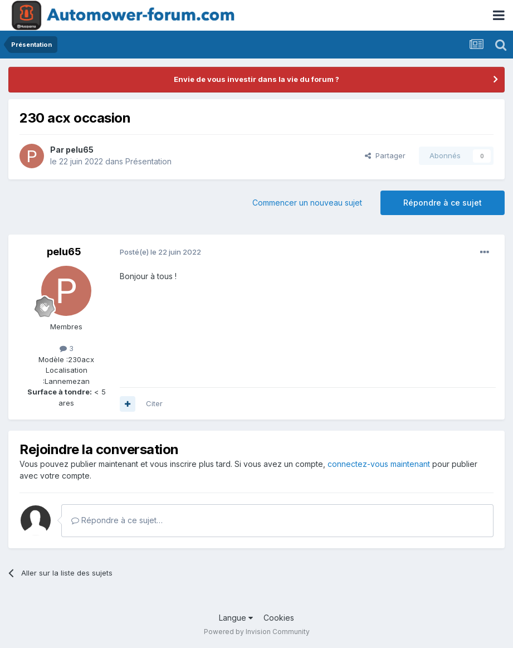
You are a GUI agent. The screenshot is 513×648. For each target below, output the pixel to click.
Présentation (148, 161)
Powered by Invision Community (257, 631)
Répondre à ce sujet (442, 202)
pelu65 (80, 149)
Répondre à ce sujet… (117, 520)
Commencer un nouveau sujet (307, 202)
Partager (385, 155)
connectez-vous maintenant (379, 464)
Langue (236, 617)
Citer (154, 403)
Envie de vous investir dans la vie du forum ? (256, 79)
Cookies (278, 617)
